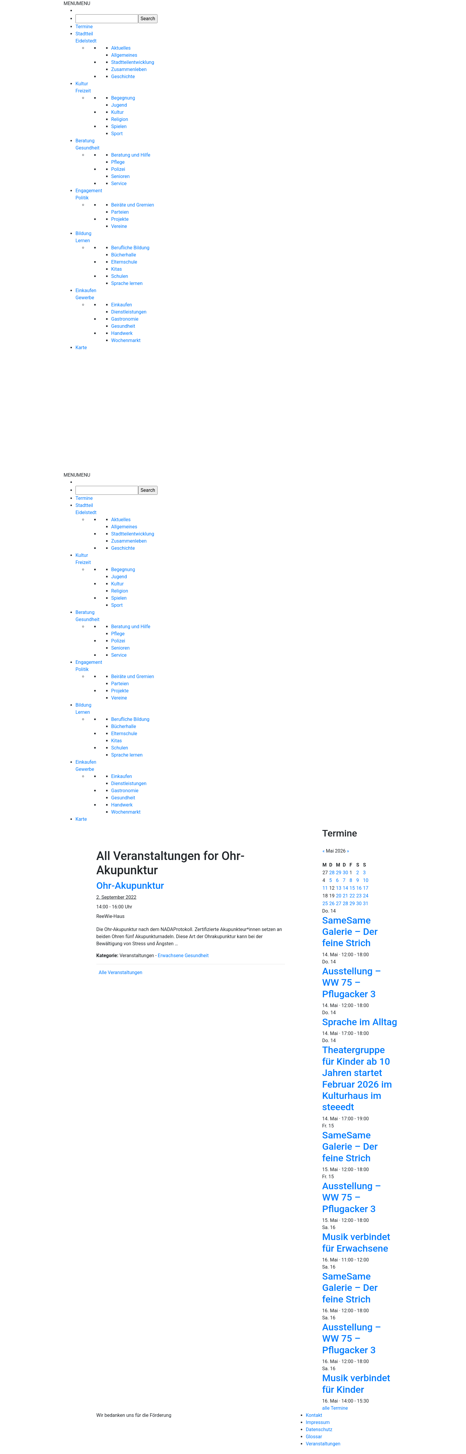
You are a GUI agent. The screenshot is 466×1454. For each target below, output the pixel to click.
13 (338, 888)
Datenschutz (319, 1429)
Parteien (120, 212)
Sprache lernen (127, 283)
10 (366, 880)
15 (352, 888)
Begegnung (123, 98)
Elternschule (124, 262)
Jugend (119, 105)
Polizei (118, 169)
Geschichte (123, 76)
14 (345, 888)
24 (366, 896)
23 (359, 896)
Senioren (120, 176)
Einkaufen (121, 305)
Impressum (318, 1422)
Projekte (120, 219)
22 (352, 896)
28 (332, 872)
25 (325, 903)
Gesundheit (123, 326)
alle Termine (335, 1408)
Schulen (119, 276)
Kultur (117, 112)
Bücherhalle (123, 255)
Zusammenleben (129, 69)
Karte (81, 347)
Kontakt (314, 1415)
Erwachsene (171, 955)
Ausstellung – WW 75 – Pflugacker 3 (351, 982)
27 (338, 903)
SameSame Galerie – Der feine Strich (350, 932)
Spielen (119, 126)
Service (119, 183)
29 (338, 872)
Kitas (116, 269)
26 (332, 903)
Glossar (314, 1436)
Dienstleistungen (129, 312)
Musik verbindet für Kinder (356, 1383)
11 (325, 888)
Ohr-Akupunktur (130, 885)
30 (345, 872)
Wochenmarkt (126, 340)
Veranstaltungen (323, 1444)
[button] (77, 3)
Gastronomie (124, 319)
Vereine (119, 226)
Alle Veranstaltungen (120, 972)
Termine (84, 26)
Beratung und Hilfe (130, 155)
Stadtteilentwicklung (132, 62)
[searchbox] (106, 18)
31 (366, 903)
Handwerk (122, 333)
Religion (119, 119)
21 (345, 896)
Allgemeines (124, 55)
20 (338, 896)
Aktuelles (121, 48)
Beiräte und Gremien (132, 205)
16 (359, 888)
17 (366, 888)
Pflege (118, 162)
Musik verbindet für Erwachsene (356, 1242)
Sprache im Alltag (359, 1022)
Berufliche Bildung (130, 248)
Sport (117, 133)
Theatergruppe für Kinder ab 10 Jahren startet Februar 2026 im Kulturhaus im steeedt (357, 1078)
